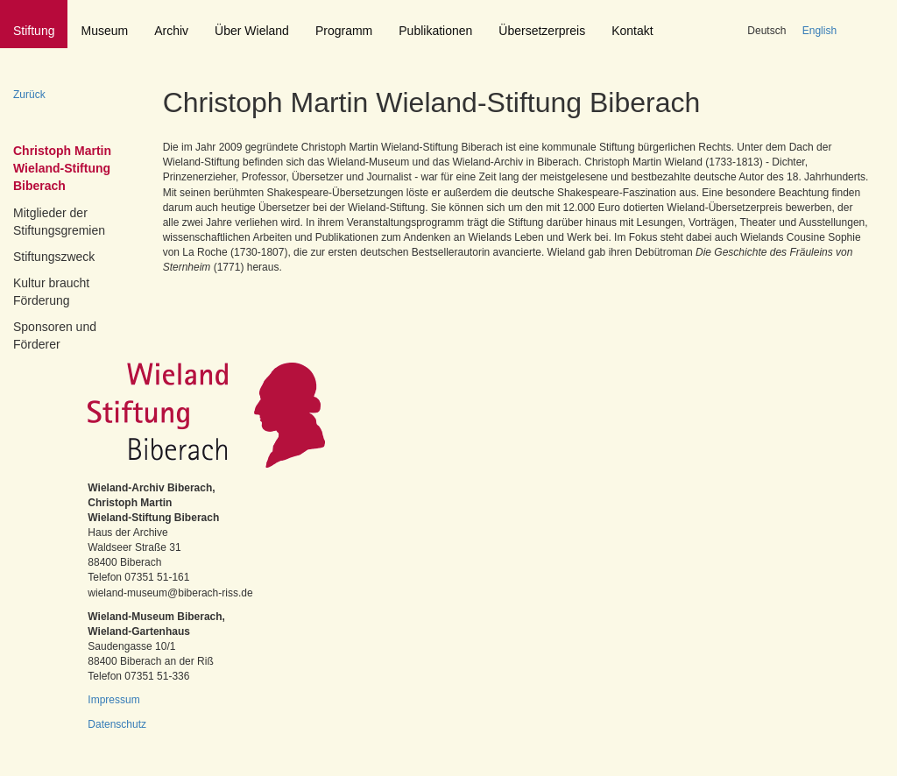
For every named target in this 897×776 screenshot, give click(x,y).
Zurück (29, 94)
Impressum (113, 700)
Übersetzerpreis (541, 31)
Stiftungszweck (54, 257)
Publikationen (435, 31)
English (819, 31)
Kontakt (632, 31)
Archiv (171, 31)
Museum (104, 31)
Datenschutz (117, 724)
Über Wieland (252, 31)
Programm (343, 31)
